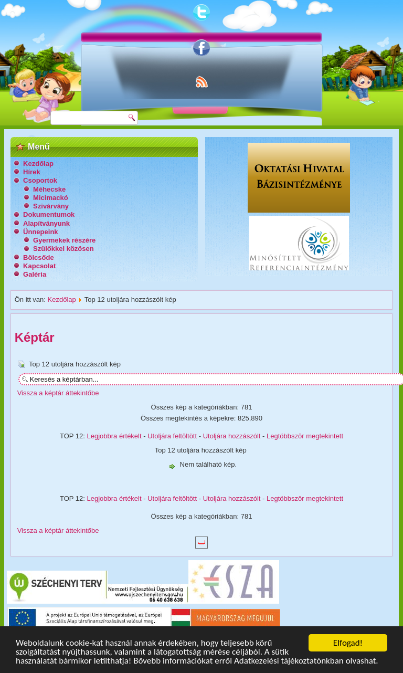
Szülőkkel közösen (63, 249)
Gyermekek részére (64, 240)
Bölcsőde (38, 257)
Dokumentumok (49, 214)
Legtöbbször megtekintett (305, 436)
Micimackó (50, 198)
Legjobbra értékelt (114, 436)
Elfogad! (348, 642)
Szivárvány (51, 206)
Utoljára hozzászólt (232, 436)
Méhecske (49, 189)
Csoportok (40, 180)
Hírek (31, 172)
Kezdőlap (38, 163)
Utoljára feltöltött (172, 436)
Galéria (34, 274)
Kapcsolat (39, 266)
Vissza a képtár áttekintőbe (58, 393)
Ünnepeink (40, 232)
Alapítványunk (46, 223)
